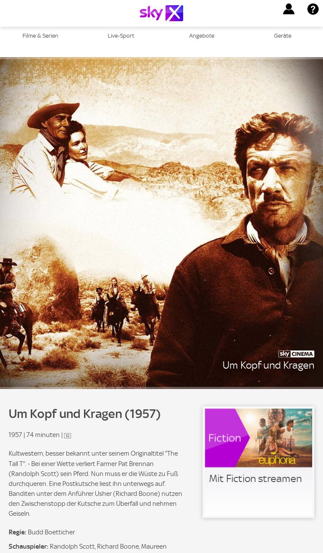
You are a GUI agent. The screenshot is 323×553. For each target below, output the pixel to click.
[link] (258, 462)
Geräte (282, 35)
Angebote (201, 35)
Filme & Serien (40, 35)
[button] (288, 9)
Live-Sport (121, 35)
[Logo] (161, 13)
